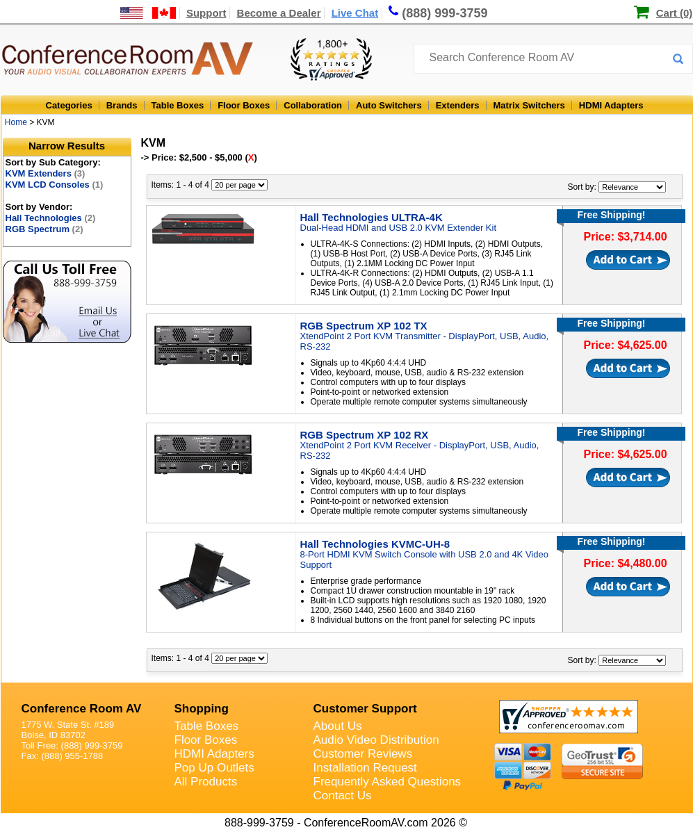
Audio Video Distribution (376, 740)
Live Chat (355, 13)
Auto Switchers (389, 105)
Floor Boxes (244, 105)
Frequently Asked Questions (387, 781)
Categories (69, 105)
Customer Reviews (363, 753)
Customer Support (365, 708)
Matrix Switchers (529, 105)
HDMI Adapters (611, 105)
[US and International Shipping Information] (148, 13)
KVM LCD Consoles (55, 184)
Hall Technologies (51, 218)
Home (16, 122)
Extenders (458, 105)
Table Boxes (178, 105)
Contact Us (342, 795)
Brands (122, 105)
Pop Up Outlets (214, 767)
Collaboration (313, 105)
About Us (337, 726)
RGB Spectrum (44, 229)
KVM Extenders (45, 173)
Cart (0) (674, 13)
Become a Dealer (279, 13)
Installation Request (365, 767)
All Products (206, 781)
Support (206, 13)
